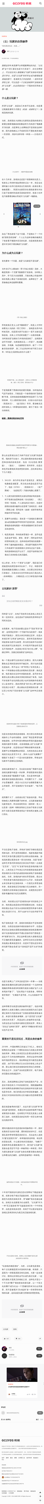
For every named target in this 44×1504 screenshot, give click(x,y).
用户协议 (26, 1491)
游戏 (15, 1329)
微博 (7, 1458)
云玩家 (5, 1329)
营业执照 (4, 1465)
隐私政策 (33, 1491)
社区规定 (4, 1493)
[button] (22, 965)
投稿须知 (19, 1491)
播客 (15, 1458)
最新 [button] (41, 1420)
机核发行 (35, 1458)
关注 (39, 1348)
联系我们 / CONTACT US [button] (8, 1491)
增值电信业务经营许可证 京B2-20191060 (11, 1468)
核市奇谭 (29, 1458)
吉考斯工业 (21, 1458)
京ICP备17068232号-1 (7, 1471)
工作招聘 (11, 1493)
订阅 (39, 1355)
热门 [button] (37, 1420)
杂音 (10, 1348)
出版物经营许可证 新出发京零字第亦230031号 (13, 1483)
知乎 (3, 1458)
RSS (3, 1459)
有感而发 (4, 36)
